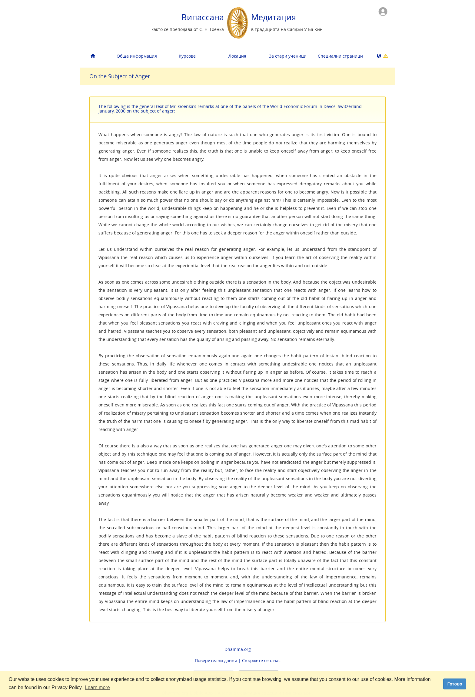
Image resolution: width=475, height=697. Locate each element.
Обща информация (137, 56)
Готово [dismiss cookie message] (454, 684)
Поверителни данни (216, 660)
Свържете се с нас (261, 660)
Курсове (187, 56)
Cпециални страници (340, 56)
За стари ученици (288, 56)
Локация (237, 56)
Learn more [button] (97, 687)
